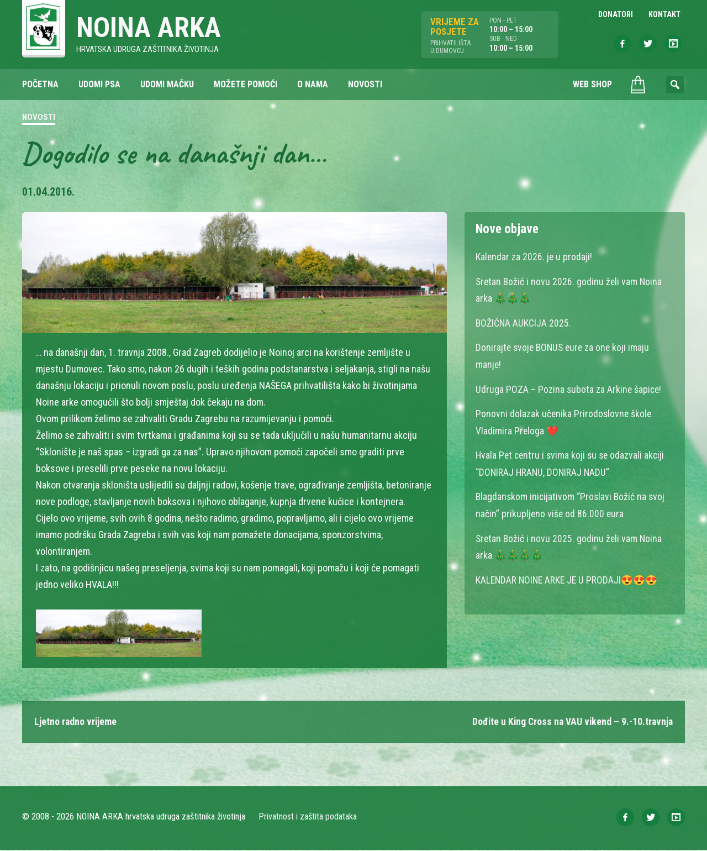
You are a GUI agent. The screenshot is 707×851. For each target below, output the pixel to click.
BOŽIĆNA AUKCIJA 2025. (524, 322)
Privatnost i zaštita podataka (307, 817)
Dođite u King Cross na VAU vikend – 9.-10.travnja (570, 722)
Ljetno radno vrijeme (76, 722)
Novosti (38, 118)
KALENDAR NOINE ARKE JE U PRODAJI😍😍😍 (568, 575)
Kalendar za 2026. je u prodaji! (534, 257)
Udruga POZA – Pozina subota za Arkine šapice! (569, 387)
